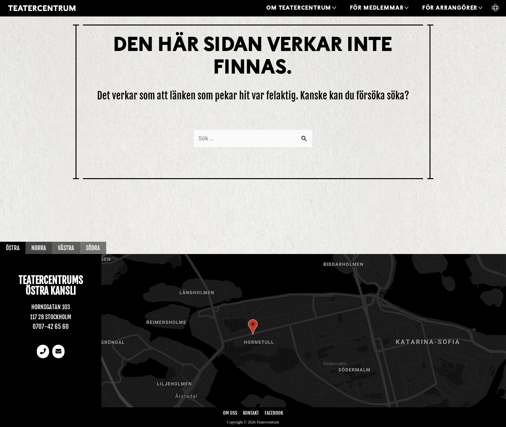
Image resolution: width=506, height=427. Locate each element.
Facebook (274, 413)
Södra (98, 247)
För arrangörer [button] (449, 8)
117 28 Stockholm (51, 317)
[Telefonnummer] (42, 352)
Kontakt (250, 413)
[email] (58, 352)
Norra (41, 247)
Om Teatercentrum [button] (298, 8)
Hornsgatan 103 (50, 307)
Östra (13, 247)
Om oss (230, 413)
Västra (70, 247)
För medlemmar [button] (377, 8)
